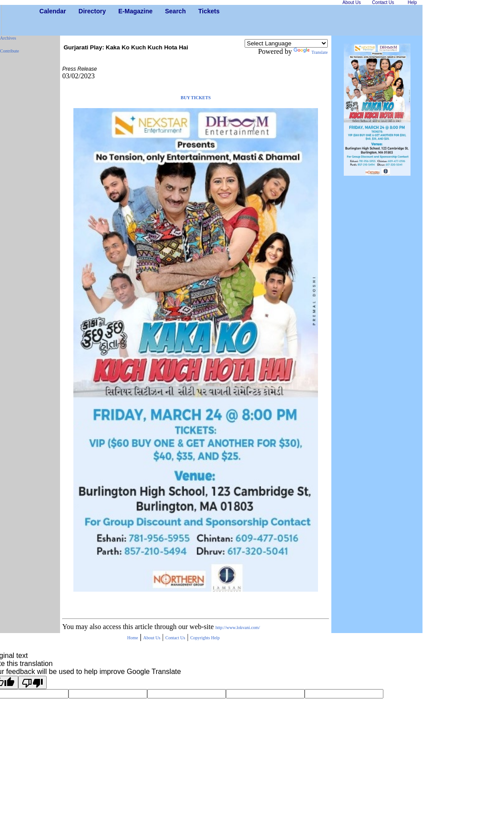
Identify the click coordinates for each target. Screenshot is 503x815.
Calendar (43, 11)
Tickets (201, 11)
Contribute (9, 50)
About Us (152, 637)
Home (132, 637)
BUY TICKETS (196, 97)
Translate (311, 52)
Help (215, 637)
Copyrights (200, 637)
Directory (82, 11)
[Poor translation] (32, 682)
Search (168, 11)
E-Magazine (121, 11)
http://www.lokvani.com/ (238, 627)
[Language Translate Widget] (286, 43)
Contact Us (175, 637)
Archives (8, 38)
